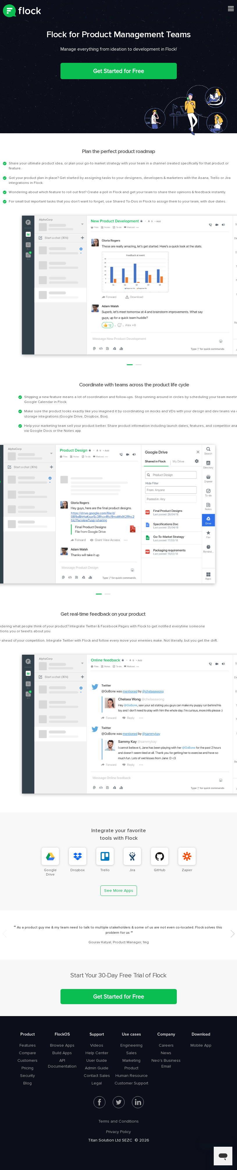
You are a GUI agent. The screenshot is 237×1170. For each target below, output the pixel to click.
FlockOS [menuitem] (62, 1034)
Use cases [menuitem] (131, 1034)
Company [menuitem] (166, 1034)
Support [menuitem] (97, 1034)
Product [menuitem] (27, 1034)
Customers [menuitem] (27, 1060)
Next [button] (233, 934)
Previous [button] (4, 934)
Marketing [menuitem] (131, 1060)
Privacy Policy (118, 1131)
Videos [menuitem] (96, 1045)
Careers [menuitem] (166, 1045)
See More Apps (118, 890)
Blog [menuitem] (27, 1083)
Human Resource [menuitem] (131, 1075)
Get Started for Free (118, 71)
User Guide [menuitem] (96, 1060)
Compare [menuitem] (27, 1052)
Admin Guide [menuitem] (96, 1068)
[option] (118, 935)
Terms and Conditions (118, 1121)
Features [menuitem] (27, 1045)
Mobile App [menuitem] (200, 1045)
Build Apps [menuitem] (62, 1052)
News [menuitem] (166, 1052)
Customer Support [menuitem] (131, 1083)
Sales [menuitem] (131, 1052)
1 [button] (219, 364)
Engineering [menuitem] (131, 1045)
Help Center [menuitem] (96, 1052)
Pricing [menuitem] (27, 1068)
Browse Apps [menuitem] (62, 1045)
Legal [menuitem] (97, 1083)
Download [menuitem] (201, 1034)
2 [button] (228, 364)
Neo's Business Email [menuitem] (166, 1063)
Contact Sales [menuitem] (97, 1075)
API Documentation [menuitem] (62, 1063)
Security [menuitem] (27, 1075)
